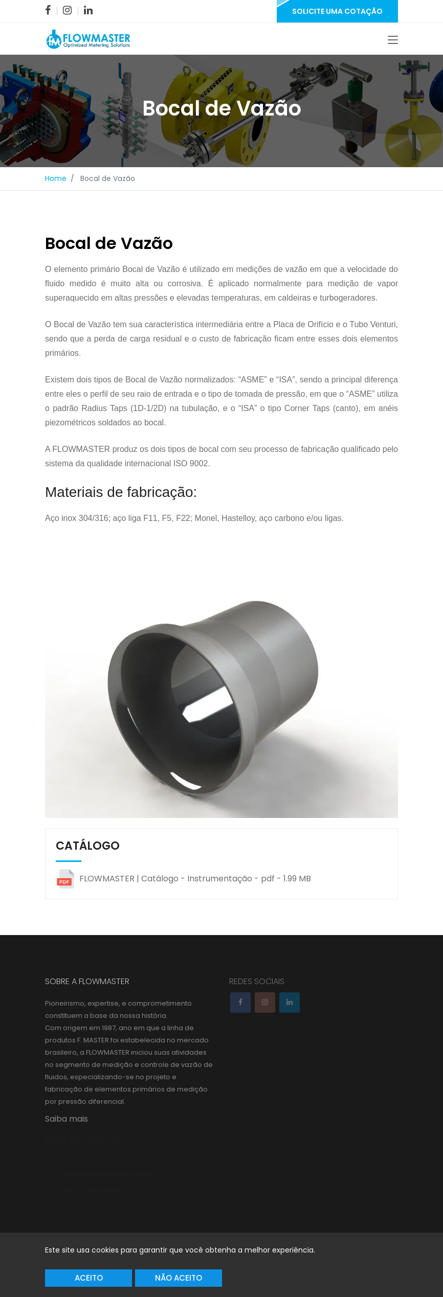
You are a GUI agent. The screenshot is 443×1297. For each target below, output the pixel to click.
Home (56, 180)
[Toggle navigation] (393, 40)
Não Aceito (178, 1277)
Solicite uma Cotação (337, 11)
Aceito (89, 1277)
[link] (48, 10)
